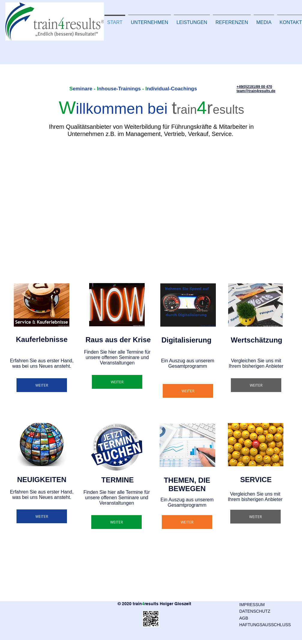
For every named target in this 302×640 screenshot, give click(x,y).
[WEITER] (42, 385)
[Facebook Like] (24, 629)
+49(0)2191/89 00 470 (254, 87)
